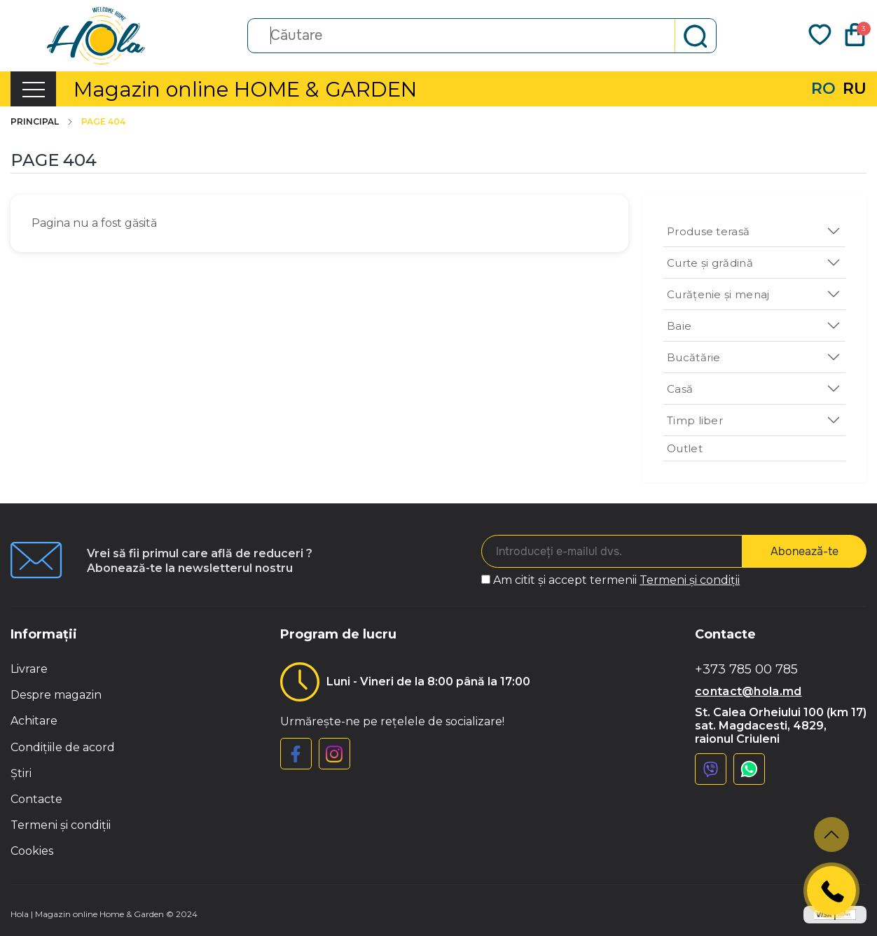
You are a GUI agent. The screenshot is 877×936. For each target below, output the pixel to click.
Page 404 (103, 122)
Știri (21, 773)
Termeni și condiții (690, 580)
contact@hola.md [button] (748, 691)
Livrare (29, 669)
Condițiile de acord (63, 747)
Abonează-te (804, 551)
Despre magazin (56, 694)
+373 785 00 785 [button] (746, 669)
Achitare (34, 720)
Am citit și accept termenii (616, 580)
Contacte (36, 799)
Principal (42, 122)
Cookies (32, 851)
